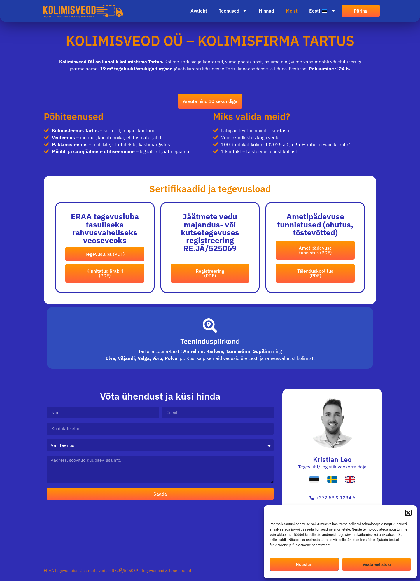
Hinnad (266, 11)
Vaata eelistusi (377, 564)
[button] (408, 513)
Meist (292, 11)
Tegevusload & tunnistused (166, 575)
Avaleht (198, 11)
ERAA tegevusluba (61, 575)
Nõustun (304, 564)
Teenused (233, 11)
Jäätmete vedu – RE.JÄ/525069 (109, 575)
